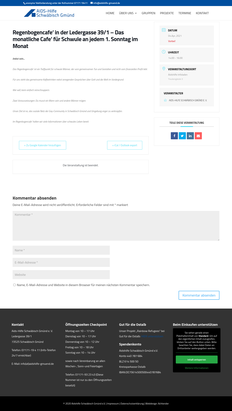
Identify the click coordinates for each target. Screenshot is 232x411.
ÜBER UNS (126, 13)
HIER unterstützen (152, 336)
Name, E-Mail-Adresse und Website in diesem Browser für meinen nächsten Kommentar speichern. (83, 285)
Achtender (163, 403)
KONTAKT (202, 13)
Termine (184, 13)
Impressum (113, 403)
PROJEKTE (167, 13)
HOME (110, 13)
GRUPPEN (148, 13)
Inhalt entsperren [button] (196, 359)
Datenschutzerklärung (132, 403)
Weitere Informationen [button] (196, 368)
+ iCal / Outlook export (124, 145)
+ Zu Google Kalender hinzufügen (42, 145)
